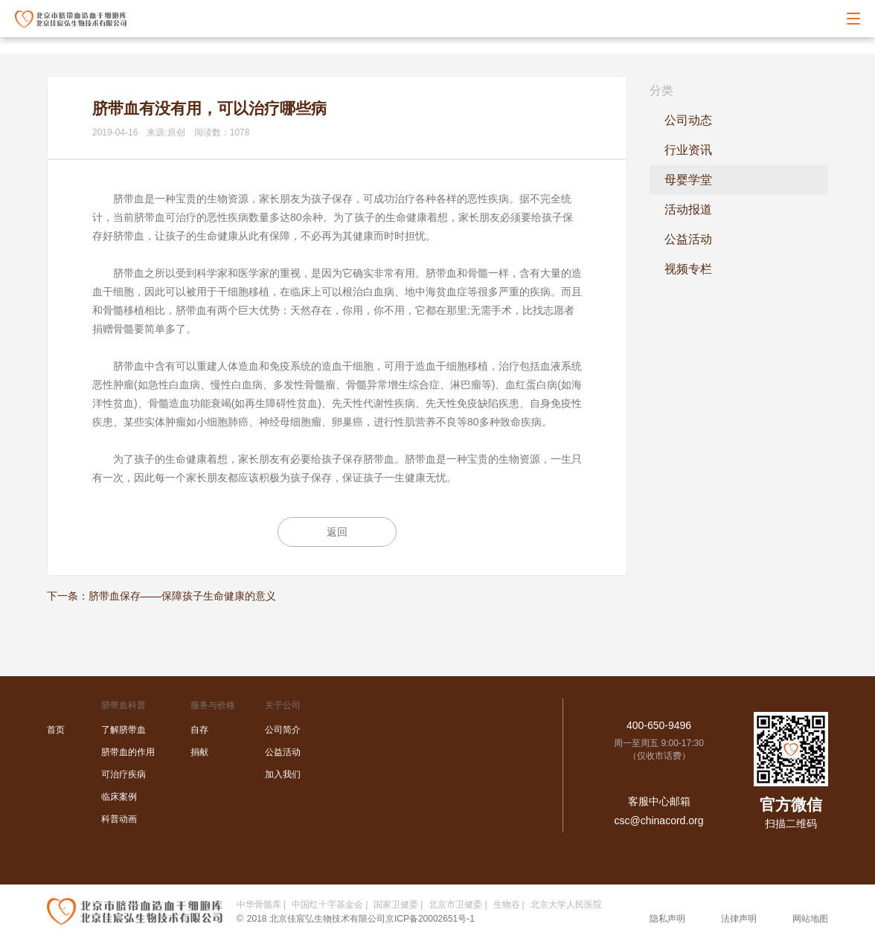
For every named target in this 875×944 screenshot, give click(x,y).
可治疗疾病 (123, 774)
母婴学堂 (688, 179)
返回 (337, 532)
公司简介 (283, 730)
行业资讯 (688, 150)
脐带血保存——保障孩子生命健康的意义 (182, 596)
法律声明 (739, 919)
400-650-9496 (658, 725)
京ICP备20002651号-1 (430, 919)
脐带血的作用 (128, 752)
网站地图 (810, 919)
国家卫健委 (396, 904)
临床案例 (119, 797)
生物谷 (506, 904)
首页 (56, 730)
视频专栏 (688, 269)
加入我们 (283, 774)
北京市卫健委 (455, 904)
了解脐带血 (123, 730)
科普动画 (119, 819)
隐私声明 (667, 919)
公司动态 (688, 120)
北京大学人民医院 (566, 904)
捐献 (199, 752)
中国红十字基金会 (327, 904)
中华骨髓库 (259, 904)
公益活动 (688, 239)
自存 (199, 730)
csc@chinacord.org (658, 820)
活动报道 (688, 209)
